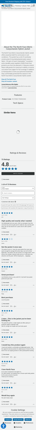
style (9, 205)
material (31, 205)
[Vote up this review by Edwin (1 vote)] (11, 357)
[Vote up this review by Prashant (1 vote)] (11, 383)
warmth (4, 205)
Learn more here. (12, 87)
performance (5, 208)
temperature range (22, 208)
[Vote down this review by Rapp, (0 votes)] (15, 306)
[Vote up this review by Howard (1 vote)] (11, 285)
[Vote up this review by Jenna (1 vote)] (11, 262)
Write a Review (18, 173)
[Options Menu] (34, 235)
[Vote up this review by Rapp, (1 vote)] (11, 306)
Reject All (28, 419)
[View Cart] (34, 5)
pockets (31, 208)
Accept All (8, 419)
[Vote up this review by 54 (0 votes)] (11, 404)
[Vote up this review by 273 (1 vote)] (11, 235)
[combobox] (18, 188)
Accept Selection (18, 419)
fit (18, 205)
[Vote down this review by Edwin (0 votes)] (15, 357)
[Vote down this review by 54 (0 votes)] (15, 404)
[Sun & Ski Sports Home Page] (6, 5)
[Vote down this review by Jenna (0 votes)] (15, 262)
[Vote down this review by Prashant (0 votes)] (15, 383)
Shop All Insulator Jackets (9, 81)
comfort (14, 205)
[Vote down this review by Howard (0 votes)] (15, 285)
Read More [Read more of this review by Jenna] (28, 255)
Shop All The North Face (8, 79)
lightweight (24, 205)
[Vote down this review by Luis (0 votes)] (15, 333)
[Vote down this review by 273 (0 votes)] (15, 235)
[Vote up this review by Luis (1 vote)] (11, 333)
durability (13, 208)
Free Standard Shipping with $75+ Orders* (18, 1)
